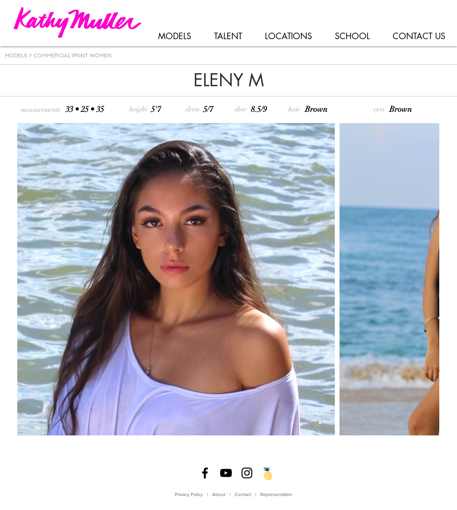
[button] (174, 36)
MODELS (16, 56)
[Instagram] (247, 473)
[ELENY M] (228, 81)
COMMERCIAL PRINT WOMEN (72, 56)
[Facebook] (205, 473)
